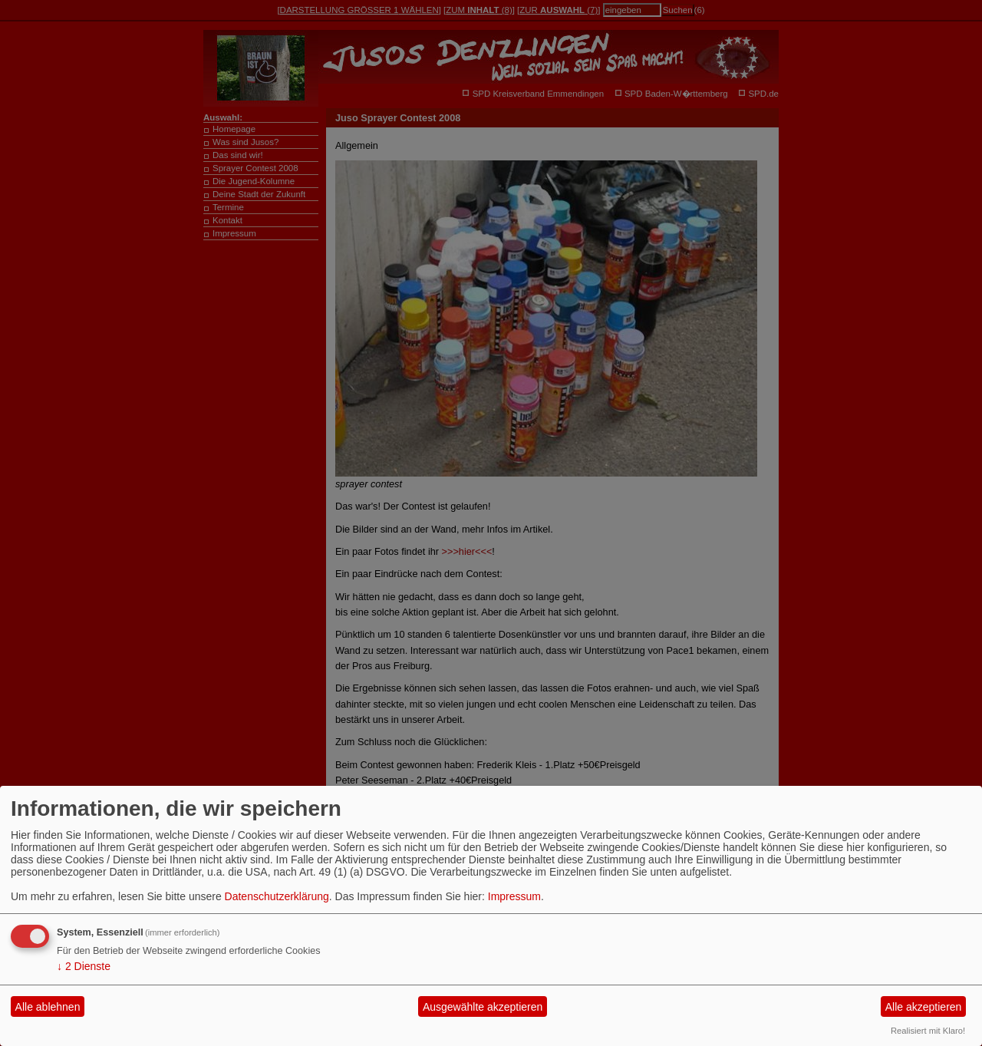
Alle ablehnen (48, 1007)
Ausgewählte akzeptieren (482, 1007)
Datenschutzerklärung (277, 896)
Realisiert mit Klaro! (928, 1030)
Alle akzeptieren (923, 1007)
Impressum (514, 896)
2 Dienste (83, 966)
